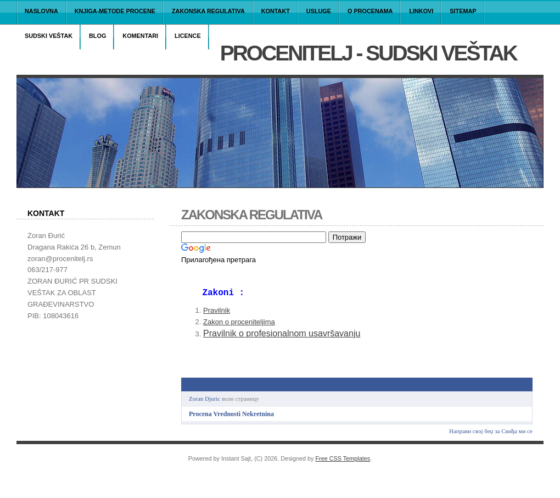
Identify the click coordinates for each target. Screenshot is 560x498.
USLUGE (318, 11)
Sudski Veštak (48, 35)
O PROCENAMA (370, 11)
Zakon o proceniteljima (239, 326)
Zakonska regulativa (208, 11)
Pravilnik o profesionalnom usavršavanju (281, 337)
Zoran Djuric (204, 403)
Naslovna (41, 11)
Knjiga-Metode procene (115, 11)
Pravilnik (216, 315)
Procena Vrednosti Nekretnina (231, 418)
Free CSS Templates (343, 463)
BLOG (97, 35)
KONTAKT (275, 11)
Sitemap (463, 11)
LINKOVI (421, 11)
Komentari (140, 35)
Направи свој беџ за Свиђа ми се (491, 435)
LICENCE (188, 35)
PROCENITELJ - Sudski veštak (368, 53)
